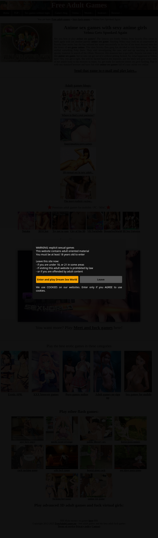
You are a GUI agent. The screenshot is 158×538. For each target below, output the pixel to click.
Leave (101, 279)
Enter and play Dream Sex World (57, 279)
